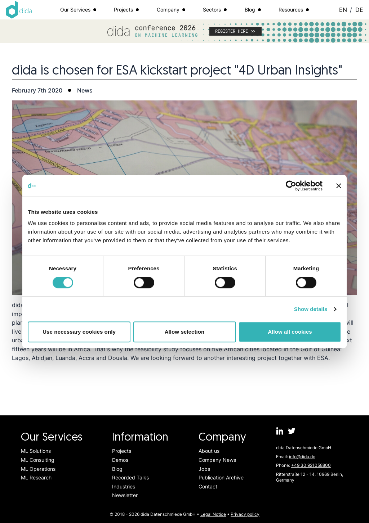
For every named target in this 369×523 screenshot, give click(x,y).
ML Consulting (37, 460)
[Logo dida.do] (19, 10)
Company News (217, 460)
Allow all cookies (290, 332)
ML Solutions (36, 451)
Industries (123, 486)
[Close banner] (338, 185)
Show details (311, 309)
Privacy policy (245, 514)
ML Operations (38, 469)
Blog (117, 469)
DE (359, 9)
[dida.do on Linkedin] (280, 431)
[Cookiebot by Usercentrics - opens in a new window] (291, 185)
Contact (208, 486)
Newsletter (125, 495)
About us (209, 451)
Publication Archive (221, 477)
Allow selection (185, 332)
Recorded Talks (130, 477)
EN (343, 9)
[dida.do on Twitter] (291, 431)
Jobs (204, 469)
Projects (121, 451)
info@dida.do (302, 456)
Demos (120, 460)
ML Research (36, 477)
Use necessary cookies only (79, 332)
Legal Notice (213, 514)
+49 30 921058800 (311, 465)
